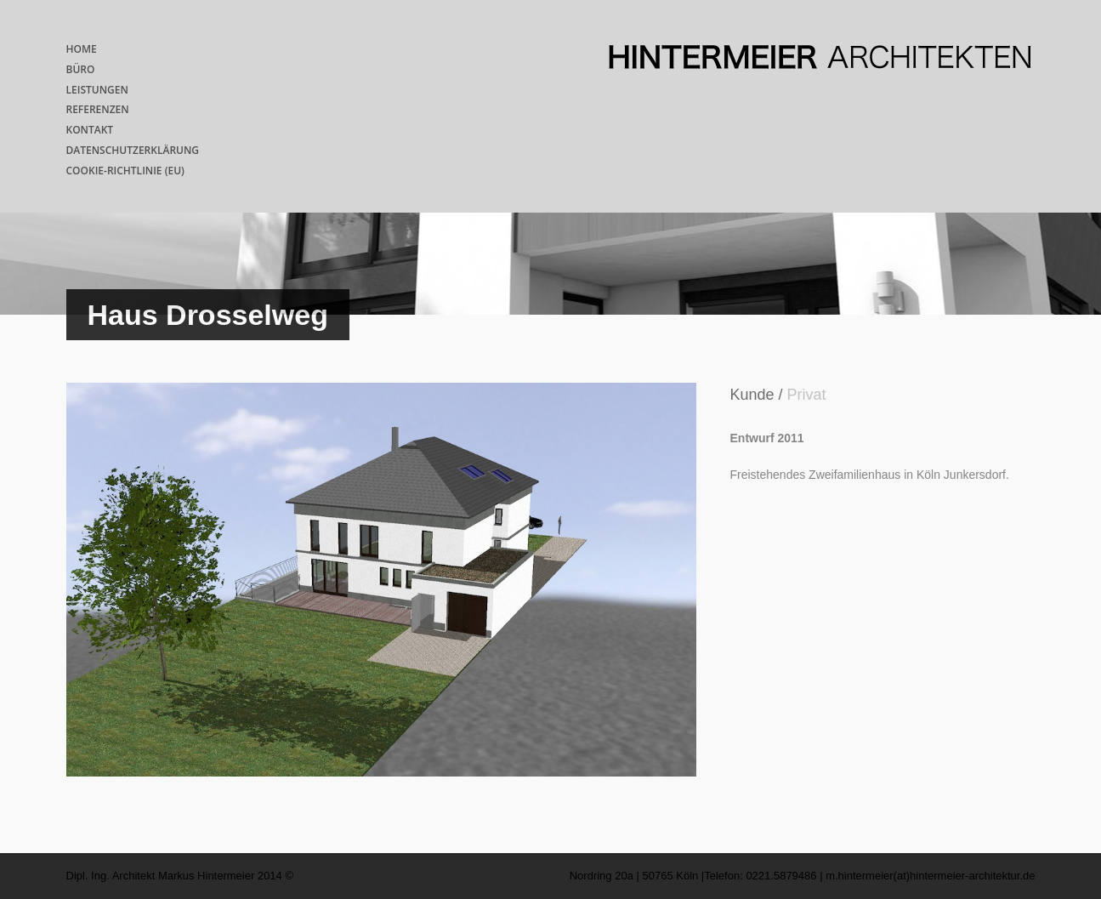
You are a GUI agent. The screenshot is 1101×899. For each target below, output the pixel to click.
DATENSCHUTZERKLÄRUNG (133, 150)
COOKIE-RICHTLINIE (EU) (125, 170)
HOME (81, 49)
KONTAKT (90, 129)
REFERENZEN (97, 109)
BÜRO (80, 69)
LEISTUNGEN (97, 90)
